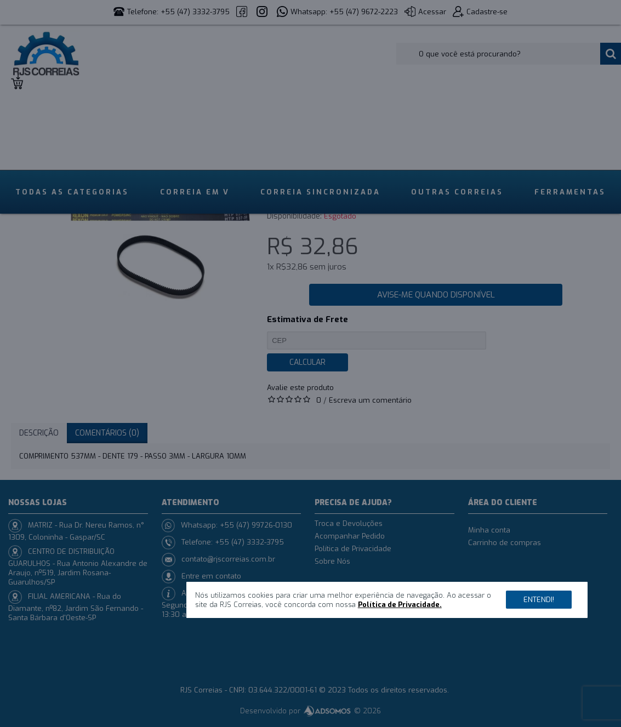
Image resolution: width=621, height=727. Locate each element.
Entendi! (538, 599)
